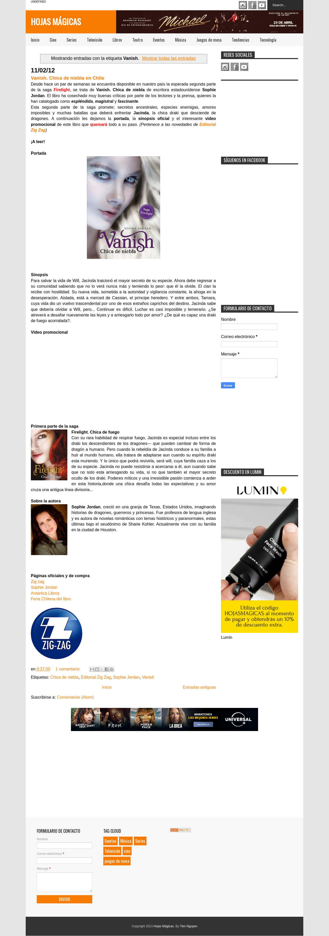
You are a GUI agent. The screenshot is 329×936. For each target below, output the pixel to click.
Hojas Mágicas (56, 21)
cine (127, 851)
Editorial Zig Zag (96, 677)
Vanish (148, 677)
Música (180, 40)
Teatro (137, 40)
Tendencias (240, 40)
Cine (53, 40)
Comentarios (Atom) (75, 697)
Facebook (252, 5)
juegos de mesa (117, 861)
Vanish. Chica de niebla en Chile (67, 78)
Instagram (243, 5)
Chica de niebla (64, 677)
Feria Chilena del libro (51, 599)
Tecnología (268, 40)
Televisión (94, 40)
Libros (117, 40)
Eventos (159, 40)
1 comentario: (68, 669)
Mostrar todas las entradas (169, 58)
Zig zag (37, 581)
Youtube (262, 5)
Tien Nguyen (188, 926)
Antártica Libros (45, 593)
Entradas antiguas (199, 687)
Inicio (35, 40)
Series (72, 40)
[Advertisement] (259, 115)
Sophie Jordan (44, 587)
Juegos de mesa (209, 40)
